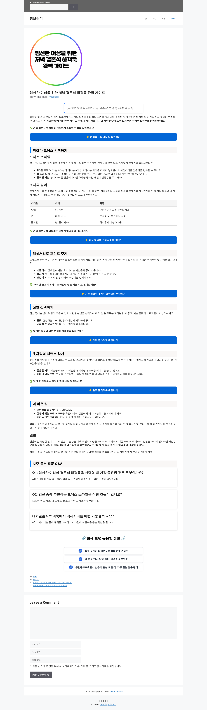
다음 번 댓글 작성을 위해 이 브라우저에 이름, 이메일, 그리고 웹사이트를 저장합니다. (77, 666)
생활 (173, 18)
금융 (164, 18)
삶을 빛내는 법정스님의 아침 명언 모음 (50, 585)
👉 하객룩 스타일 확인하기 (103, 340)
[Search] (73, 7)
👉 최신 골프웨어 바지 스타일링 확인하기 (103, 293)
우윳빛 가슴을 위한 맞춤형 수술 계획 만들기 (52, 582)
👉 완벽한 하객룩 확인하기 (103, 390)
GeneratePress (116, 691)
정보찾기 (36, 18)
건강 (154, 18)
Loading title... (108, 704)
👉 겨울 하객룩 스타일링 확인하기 (103, 240)
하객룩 (36, 579)
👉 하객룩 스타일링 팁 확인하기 (104, 136)
